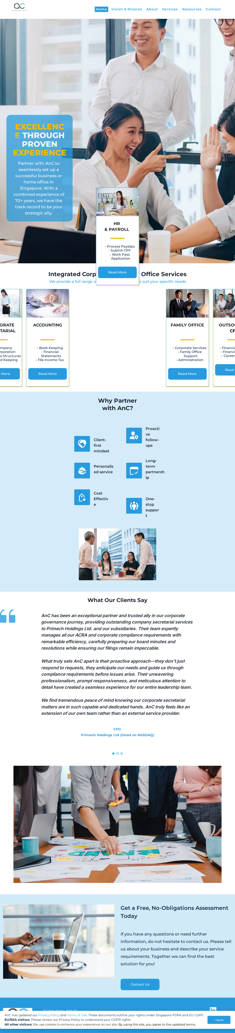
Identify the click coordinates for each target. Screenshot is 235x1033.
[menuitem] (101, 9)
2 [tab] (117, 753)
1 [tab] (113, 753)
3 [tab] (122, 753)
